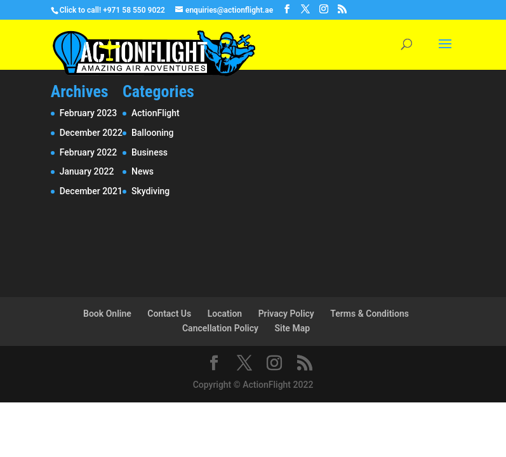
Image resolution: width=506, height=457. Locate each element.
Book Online (107, 313)
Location (225, 313)
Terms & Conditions (369, 313)
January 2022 (87, 171)
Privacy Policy (286, 313)
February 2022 (88, 152)
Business (149, 152)
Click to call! (80, 10)
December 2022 (91, 133)
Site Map (292, 328)
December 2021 (91, 191)
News (142, 171)
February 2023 (88, 113)
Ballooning (152, 133)
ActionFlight (155, 113)
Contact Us (169, 313)
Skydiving (150, 191)
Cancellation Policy (220, 328)
